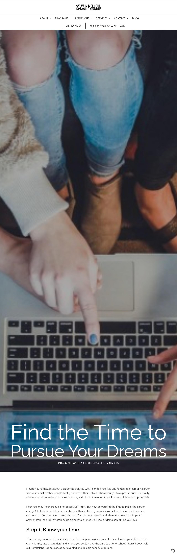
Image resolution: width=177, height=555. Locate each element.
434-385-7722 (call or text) (107, 26)
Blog (135, 18)
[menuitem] (45, 18)
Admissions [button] (83, 18)
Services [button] (103, 18)
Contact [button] (121, 18)
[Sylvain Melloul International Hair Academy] (88, 7)
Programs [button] (63, 18)
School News (91, 400)
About (45, 18)
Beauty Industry (109, 400)
